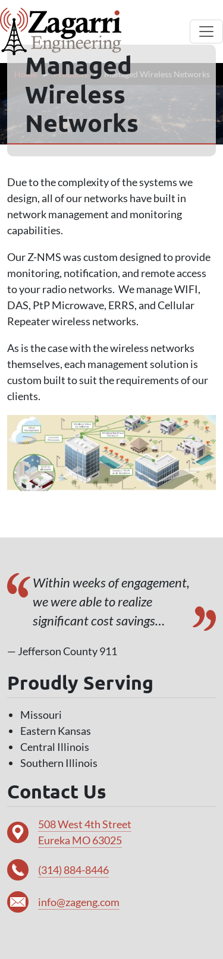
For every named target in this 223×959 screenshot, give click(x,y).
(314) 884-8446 (73, 869)
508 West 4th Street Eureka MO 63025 (84, 832)
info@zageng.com (79, 901)
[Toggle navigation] (206, 31)
